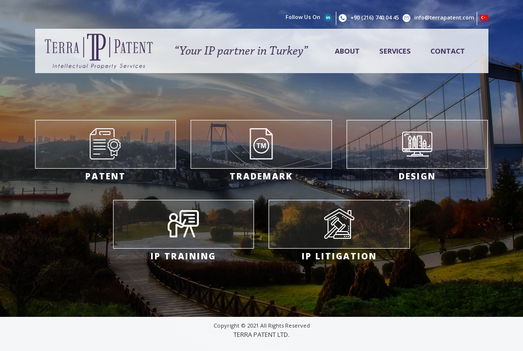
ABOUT (347, 51)
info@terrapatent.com (444, 17)
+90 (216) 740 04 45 (375, 17)
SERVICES (395, 51)
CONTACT (447, 51)
